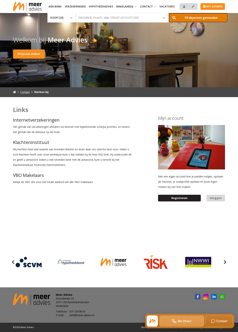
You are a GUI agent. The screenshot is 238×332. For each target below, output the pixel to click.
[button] (198, 18)
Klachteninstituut (31, 142)
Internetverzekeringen (36, 120)
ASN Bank (55, 6)
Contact (148, 6)
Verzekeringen (75, 6)
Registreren (179, 198)
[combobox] (61, 16)
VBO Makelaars (28, 175)
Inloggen (216, 198)
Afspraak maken (29, 54)
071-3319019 (212, 6)
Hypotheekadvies (101, 6)
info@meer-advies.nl (82, 315)
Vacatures (167, 6)
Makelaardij (126, 6)
